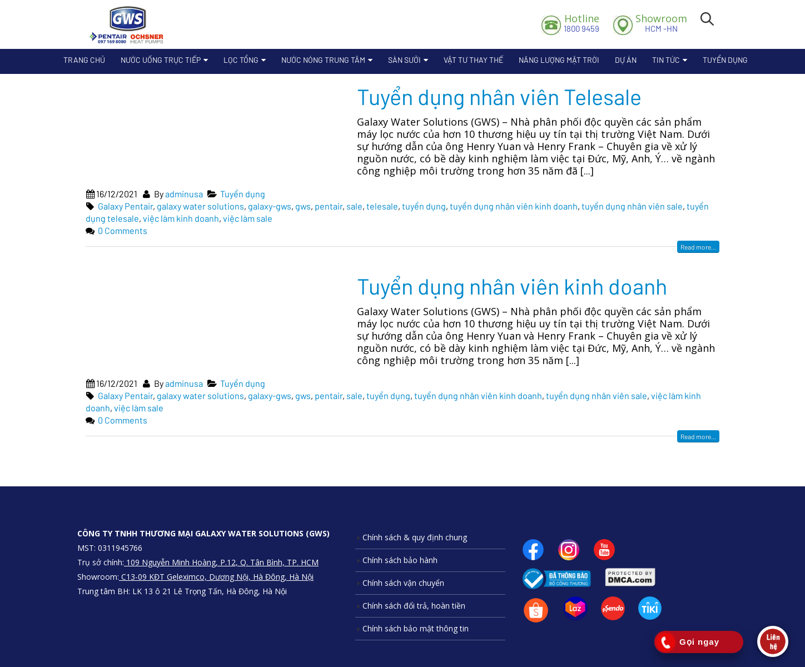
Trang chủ (84, 59)
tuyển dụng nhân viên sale (632, 206)
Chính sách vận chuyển (403, 583)
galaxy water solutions (200, 206)
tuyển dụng (424, 206)
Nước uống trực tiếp (161, 59)
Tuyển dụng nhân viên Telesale (499, 96)
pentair (328, 206)
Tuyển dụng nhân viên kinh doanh (512, 285)
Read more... (698, 247)
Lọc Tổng (241, 59)
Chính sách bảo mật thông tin (415, 628)
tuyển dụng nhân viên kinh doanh (514, 206)
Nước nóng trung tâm (323, 59)
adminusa (184, 193)
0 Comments (122, 230)
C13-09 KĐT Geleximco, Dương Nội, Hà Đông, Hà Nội (216, 576)
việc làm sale (247, 218)
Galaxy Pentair (125, 206)
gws (303, 206)
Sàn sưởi (404, 59)
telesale (382, 206)
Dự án (626, 59)
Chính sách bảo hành (400, 560)
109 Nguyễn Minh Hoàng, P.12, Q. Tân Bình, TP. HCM (221, 562)
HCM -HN (661, 22)
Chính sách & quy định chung (414, 537)
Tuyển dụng (725, 59)
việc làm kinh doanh (181, 218)
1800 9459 (581, 22)
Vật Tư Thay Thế (473, 59)
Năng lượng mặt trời (559, 59)
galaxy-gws (269, 206)
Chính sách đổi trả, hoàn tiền (413, 605)
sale (354, 206)
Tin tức (666, 59)
